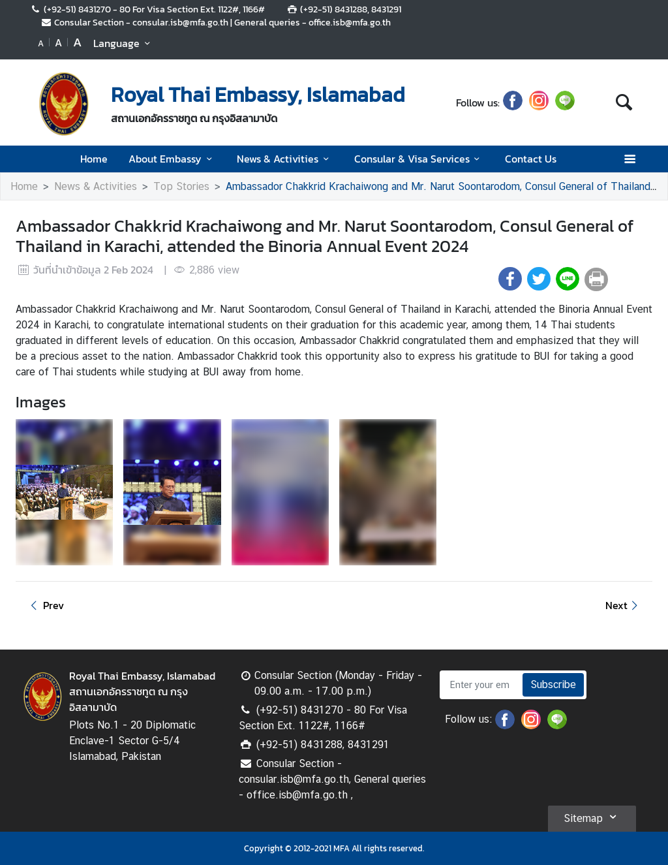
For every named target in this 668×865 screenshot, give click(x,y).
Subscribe (553, 684)
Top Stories (181, 186)
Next (623, 605)
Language (123, 43)
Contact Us (530, 158)
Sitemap (592, 817)
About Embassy (172, 158)
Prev (45, 605)
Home (94, 158)
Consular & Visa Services (419, 158)
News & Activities (285, 158)
